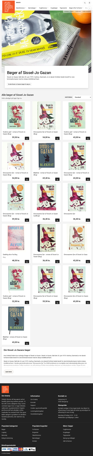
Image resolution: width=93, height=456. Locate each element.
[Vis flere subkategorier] (89, 8)
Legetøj (4, 432)
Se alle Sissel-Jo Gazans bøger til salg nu (19, 84)
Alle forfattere (67, 441)
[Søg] (85, 3)
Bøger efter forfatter (75, 8)
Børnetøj (4, 435)
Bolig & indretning (7, 438)
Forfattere (78, 11)
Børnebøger (32, 8)
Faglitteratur (43, 8)
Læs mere (8, 372)
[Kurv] (89, 3)
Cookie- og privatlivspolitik (39, 408)
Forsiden (66, 11)
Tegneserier (63, 8)
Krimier (34, 441)
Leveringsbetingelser (37, 411)
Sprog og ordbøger (69, 438)
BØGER (18, 2)
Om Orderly (34, 399)
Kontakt (33, 402)
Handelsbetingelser (37, 414)
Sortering (68, 97)
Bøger (72, 11)
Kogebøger (54, 8)
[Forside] (8, 7)
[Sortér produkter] (82, 97)
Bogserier (35, 432)
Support (33, 405)
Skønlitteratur (20, 8)
